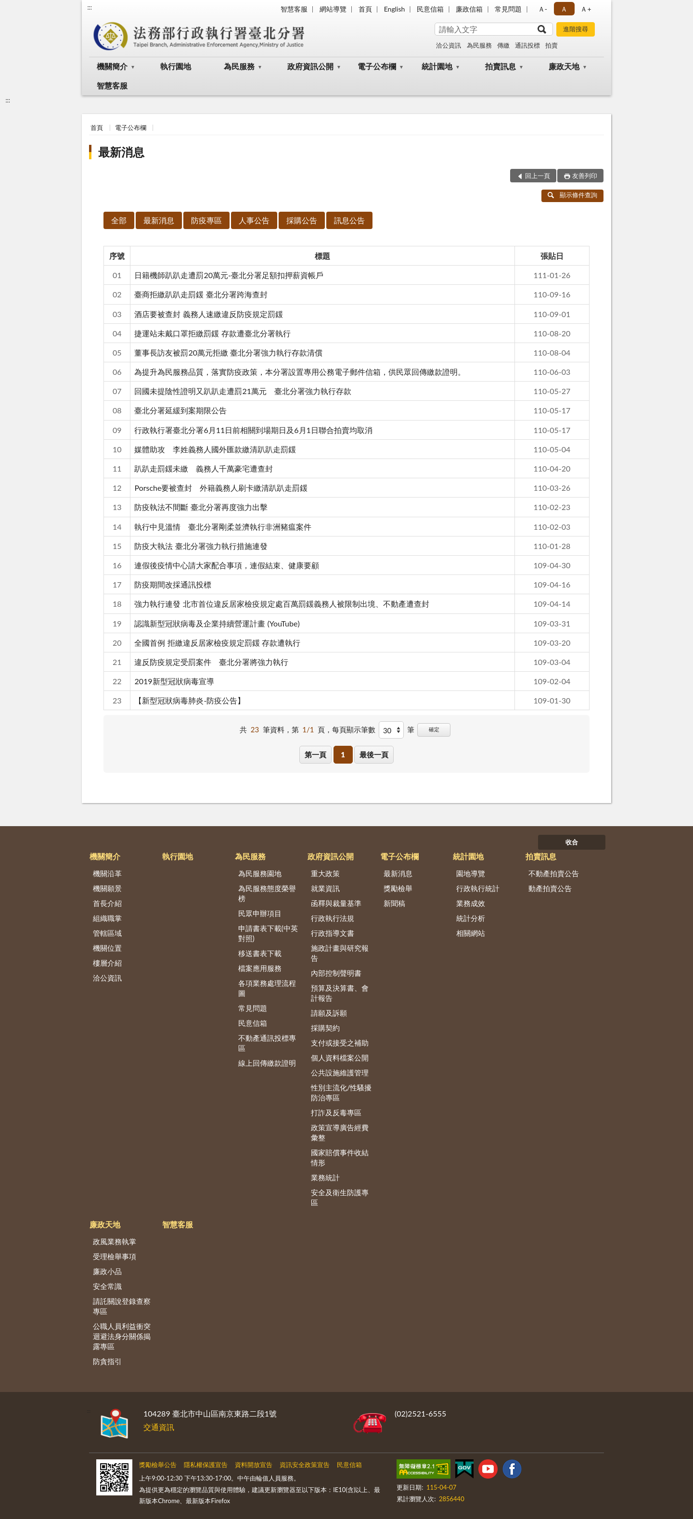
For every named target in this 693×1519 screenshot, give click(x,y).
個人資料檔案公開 (340, 1057)
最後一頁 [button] (373, 754)
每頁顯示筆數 (353, 729)
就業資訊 (325, 888)
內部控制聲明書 (336, 973)
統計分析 (470, 918)
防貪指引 (107, 1361)
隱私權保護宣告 (206, 1464)
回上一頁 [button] (537, 175)
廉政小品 (107, 1271)
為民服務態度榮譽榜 (267, 893)
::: (89, 7)
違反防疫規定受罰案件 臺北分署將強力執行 (211, 661)
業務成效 (470, 903)
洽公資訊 (448, 45)
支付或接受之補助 (340, 1042)
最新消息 (121, 152)
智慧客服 (294, 9)
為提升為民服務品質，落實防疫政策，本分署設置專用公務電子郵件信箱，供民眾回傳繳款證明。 (299, 371)
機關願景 (107, 888)
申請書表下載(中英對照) (268, 933)
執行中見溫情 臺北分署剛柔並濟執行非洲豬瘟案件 (222, 526)
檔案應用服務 (260, 968)
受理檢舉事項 (114, 1256)
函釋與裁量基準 (336, 903)
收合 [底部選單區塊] (571, 842)
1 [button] (343, 754)
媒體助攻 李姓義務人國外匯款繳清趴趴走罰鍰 (215, 449)
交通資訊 (158, 1426)
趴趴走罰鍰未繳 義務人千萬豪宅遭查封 (203, 468)
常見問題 (508, 9)
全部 (119, 220)
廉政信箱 (469, 9)
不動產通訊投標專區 (267, 1043)
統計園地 (437, 66)
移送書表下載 (260, 953)
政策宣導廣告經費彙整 (340, 1132)
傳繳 (503, 45)
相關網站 (470, 933)
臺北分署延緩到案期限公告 (180, 410)
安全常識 (107, 1286)
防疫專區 (206, 220)
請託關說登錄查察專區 (122, 1306)
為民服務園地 (260, 873)
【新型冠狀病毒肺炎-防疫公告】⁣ (189, 700)
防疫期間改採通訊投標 (172, 584)
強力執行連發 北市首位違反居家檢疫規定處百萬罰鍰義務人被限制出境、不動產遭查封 (281, 603)
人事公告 (254, 220)
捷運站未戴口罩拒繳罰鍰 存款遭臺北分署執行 (212, 333)
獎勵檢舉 (398, 888)
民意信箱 (430, 9)
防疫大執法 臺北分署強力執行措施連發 (200, 545)
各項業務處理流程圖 (267, 988)
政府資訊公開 (310, 66)
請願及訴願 (329, 1012)
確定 (434, 729)
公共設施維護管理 (340, 1072)
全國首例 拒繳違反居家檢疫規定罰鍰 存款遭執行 (217, 642)
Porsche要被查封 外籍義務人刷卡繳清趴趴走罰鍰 (221, 487)
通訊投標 (527, 45)
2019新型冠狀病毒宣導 (174, 681)
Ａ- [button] (542, 9)
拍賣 (551, 45)
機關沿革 (107, 873)
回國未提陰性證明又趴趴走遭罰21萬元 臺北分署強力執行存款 (242, 391)
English (394, 9)
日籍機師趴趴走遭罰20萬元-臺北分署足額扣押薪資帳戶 (228, 275)
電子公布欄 (377, 66)
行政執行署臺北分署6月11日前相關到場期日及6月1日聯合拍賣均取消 (253, 429)
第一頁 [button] (315, 754)
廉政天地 (564, 66)
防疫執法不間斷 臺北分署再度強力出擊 (200, 506)
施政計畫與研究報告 (340, 953)
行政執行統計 (478, 888)
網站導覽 (333, 9)
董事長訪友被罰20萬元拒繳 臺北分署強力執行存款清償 (228, 352)
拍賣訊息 (500, 66)
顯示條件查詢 (572, 195)
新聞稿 (394, 903)
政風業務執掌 (114, 1241)
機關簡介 (112, 66)
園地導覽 (470, 873)
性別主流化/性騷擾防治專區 (341, 1092)
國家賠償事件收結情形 (340, 1157)
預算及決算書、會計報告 (340, 992)
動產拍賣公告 (550, 888)
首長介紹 (107, 903)
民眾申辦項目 (260, 913)
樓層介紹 (107, 962)
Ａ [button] (564, 9)
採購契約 (325, 1027)
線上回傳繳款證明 (267, 1063)
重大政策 (325, 873)
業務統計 (325, 1177)
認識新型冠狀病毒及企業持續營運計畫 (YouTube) (216, 623)
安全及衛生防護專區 (340, 1197)
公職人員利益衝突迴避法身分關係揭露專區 (122, 1336)
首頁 (365, 9)
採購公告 (301, 220)
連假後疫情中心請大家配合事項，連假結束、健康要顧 (226, 565)
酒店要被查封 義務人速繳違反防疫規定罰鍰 (208, 314)
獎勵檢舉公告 (158, 1464)
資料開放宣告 (253, 1464)
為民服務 (479, 45)
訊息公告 (349, 220)
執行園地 (175, 66)
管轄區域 (107, 933)
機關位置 (107, 948)
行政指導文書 (332, 933)
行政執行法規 (332, 918)
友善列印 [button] (584, 175)
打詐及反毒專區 (336, 1112)
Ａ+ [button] (585, 9)
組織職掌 (107, 918)
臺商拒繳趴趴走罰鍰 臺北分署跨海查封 (200, 294)
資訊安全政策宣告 (305, 1464)
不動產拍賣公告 (553, 873)
